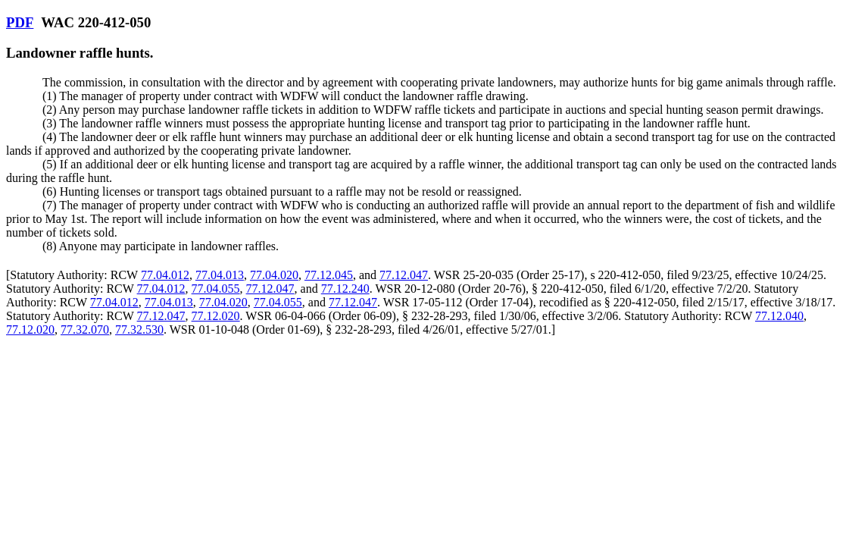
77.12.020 (216, 315)
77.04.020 (274, 274)
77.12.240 (345, 288)
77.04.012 (165, 274)
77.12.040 (779, 315)
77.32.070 (85, 329)
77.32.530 (139, 329)
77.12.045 (328, 274)
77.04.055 (216, 288)
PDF (19, 22)
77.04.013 (219, 274)
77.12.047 (403, 274)
